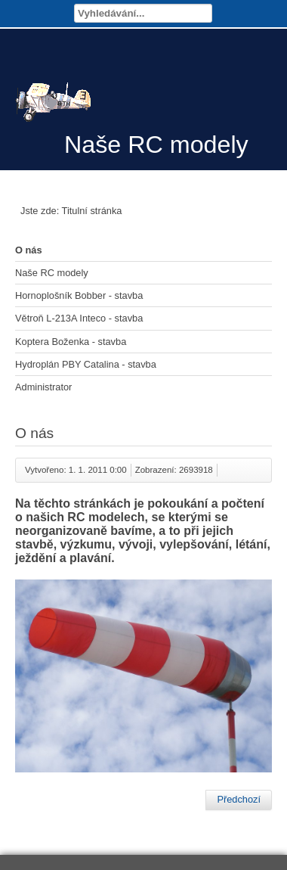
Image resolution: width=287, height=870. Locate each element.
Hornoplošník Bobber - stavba (79, 295)
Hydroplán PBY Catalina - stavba (85, 364)
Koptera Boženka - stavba (70, 341)
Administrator (43, 387)
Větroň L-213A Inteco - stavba (79, 318)
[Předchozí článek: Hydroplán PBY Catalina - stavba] (238, 799)
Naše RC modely (51, 272)
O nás (28, 250)
